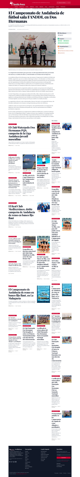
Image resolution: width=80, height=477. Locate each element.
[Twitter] (11, 461)
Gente (37, 6)
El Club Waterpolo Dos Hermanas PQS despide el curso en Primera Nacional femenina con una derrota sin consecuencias (29, 333)
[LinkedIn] (15, 461)
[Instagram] (13, 461)
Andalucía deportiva (26, 8)
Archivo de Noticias (28, 466)
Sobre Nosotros (44, 451)
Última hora (22, 6)
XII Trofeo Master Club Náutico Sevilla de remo (14, 264)
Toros (46, 6)
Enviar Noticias (59, 466)
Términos (64, 473)
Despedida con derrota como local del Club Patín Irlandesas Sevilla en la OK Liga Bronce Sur (29, 254)
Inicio (9, 8)
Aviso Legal (43, 459)
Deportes (41, 6)
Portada (16, 6)
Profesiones (63, 6)
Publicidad (58, 463)
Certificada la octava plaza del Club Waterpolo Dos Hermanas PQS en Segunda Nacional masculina (42, 333)
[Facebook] (9, 461)
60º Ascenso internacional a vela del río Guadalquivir (14, 319)
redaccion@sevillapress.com (21, 473)
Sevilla (27, 6)
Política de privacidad (64, 461)
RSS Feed (27, 468)
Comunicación (51, 6)
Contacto (42, 460)
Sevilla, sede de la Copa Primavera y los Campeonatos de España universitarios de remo (29, 180)
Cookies (60, 473)
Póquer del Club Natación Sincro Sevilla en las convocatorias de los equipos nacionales (42, 172)
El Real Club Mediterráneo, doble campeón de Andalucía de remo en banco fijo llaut (56, 132)
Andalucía (32, 6)
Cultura (57, 6)
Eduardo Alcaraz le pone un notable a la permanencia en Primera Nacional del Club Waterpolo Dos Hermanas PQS (14, 183)
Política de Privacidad (45, 454)
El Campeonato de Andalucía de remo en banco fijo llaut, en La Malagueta (56, 292)
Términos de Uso (44, 457)
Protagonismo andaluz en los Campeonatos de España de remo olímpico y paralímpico (14, 339)
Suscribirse (64, 457)
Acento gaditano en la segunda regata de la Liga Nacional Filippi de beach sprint (14, 241)
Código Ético (43, 452)
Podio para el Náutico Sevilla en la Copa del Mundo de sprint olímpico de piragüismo (14, 160)
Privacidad (56, 473)
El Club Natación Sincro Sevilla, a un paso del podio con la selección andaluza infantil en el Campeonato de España (43, 262)
